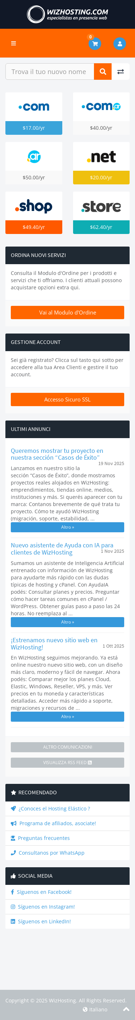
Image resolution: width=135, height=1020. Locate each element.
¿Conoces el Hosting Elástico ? (50, 808)
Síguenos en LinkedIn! (41, 921)
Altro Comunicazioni (67, 747)
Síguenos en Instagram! (43, 906)
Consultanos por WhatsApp (48, 852)
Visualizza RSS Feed (67, 762)
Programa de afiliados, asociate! (53, 823)
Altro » (67, 527)
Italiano (95, 1009)
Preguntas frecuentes (40, 838)
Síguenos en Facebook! (41, 891)
